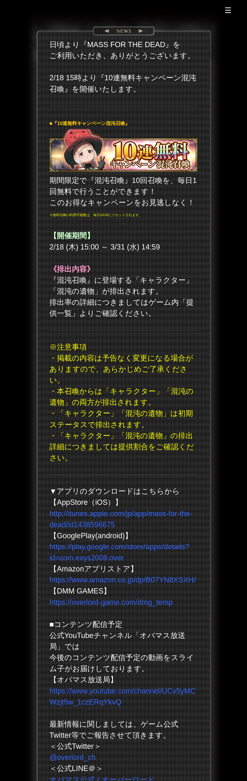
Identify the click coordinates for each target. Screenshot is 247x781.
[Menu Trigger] (228, 10)
